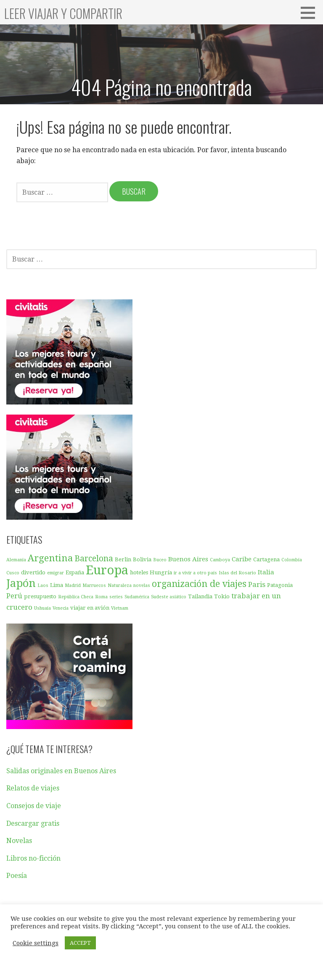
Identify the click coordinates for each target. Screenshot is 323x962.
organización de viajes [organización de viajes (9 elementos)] (199, 584)
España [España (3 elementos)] (75, 572)
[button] (311, 13)
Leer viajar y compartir (63, 13)
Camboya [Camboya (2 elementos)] (220, 560)
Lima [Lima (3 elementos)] (56, 585)
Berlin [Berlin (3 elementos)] (123, 559)
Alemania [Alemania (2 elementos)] (16, 560)
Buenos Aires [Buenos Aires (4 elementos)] (188, 559)
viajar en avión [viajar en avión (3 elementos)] (89, 608)
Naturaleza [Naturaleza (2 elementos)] (120, 585)
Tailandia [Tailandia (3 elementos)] (200, 596)
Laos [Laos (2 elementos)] (42, 585)
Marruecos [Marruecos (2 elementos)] (94, 585)
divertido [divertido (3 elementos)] (33, 572)
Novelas (19, 841)
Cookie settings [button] (35, 943)
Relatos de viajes (32, 788)
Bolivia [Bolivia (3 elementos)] (142, 559)
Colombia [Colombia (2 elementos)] (291, 560)
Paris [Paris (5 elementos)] (256, 584)
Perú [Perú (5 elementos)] (14, 596)
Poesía (16, 876)
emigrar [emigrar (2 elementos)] (55, 573)
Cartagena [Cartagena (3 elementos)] (266, 559)
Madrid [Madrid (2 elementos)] (73, 585)
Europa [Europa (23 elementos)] (107, 570)
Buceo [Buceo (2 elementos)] (160, 560)
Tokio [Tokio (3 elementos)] (222, 596)
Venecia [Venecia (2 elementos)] (61, 608)
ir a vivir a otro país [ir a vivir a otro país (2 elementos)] (195, 573)
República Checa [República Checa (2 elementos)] (75, 597)
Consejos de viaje (33, 806)
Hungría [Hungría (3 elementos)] (161, 572)
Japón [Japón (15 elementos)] (21, 583)
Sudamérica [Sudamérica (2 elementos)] (136, 597)
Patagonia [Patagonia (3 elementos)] (280, 585)
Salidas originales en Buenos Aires (61, 771)
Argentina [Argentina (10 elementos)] (50, 557)
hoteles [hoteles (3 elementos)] (139, 572)
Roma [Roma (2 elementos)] (101, 597)
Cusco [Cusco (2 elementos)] (12, 573)
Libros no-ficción (33, 858)
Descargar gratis (32, 823)
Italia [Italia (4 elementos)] (266, 572)
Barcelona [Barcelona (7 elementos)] (93, 558)
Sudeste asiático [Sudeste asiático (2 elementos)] (168, 597)
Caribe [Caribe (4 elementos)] (242, 559)
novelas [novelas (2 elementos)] (141, 585)
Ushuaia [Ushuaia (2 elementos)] (42, 608)
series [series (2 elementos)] (116, 597)
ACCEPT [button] (80, 943)
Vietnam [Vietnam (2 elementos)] (119, 608)
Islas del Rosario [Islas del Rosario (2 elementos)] (237, 573)
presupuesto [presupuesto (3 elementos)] (40, 596)
